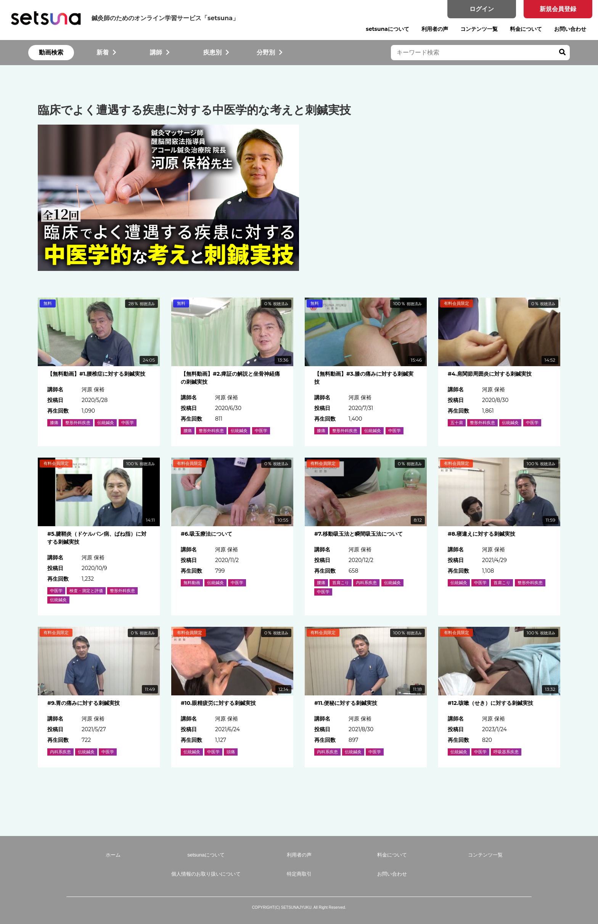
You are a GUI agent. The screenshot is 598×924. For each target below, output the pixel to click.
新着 (106, 52)
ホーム (113, 855)
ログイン (481, 9)
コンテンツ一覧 (479, 29)
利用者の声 (434, 29)
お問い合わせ (570, 29)
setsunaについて (387, 29)
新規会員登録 (558, 9)
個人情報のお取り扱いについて (206, 874)
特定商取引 (299, 874)
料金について (526, 29)
